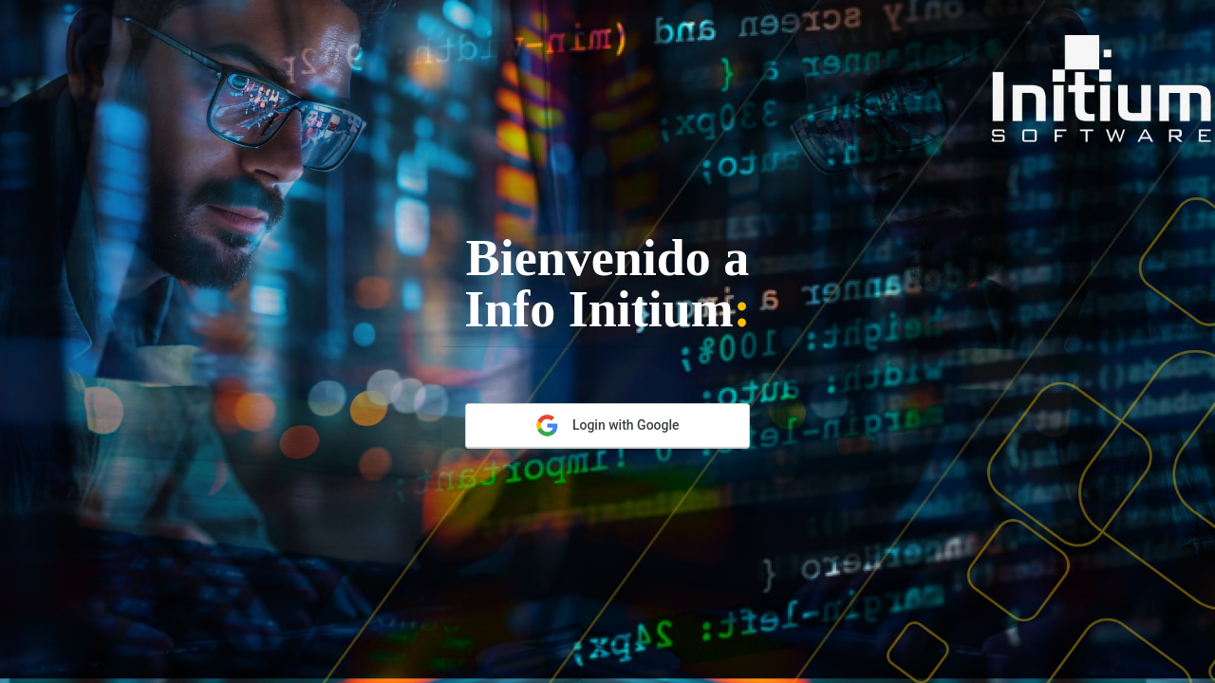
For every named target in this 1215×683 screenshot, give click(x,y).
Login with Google (607, 425)
